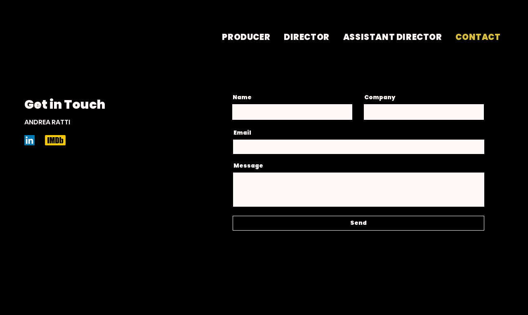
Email (242, 132)
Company (379, 97)
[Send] (358, 223)
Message (248, 165)
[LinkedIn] (29, 140)
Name (242, 97)
